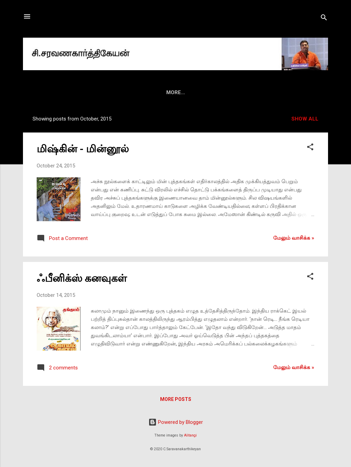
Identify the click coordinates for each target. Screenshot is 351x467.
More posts (175, 399)
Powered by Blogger (175, 422)
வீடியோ (224, 92)
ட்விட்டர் (293, 92)
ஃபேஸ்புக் (258, 92)
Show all (304, 119)
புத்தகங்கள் (124, 92)
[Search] (324, 18)
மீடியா (194, 92)
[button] (310, 148)
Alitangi (190, 435)
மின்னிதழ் (162, 92)
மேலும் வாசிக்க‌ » (293, 238)
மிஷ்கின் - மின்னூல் (83, 149)
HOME (54, 92)
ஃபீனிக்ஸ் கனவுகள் (82, 278)
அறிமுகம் (86, 92)
